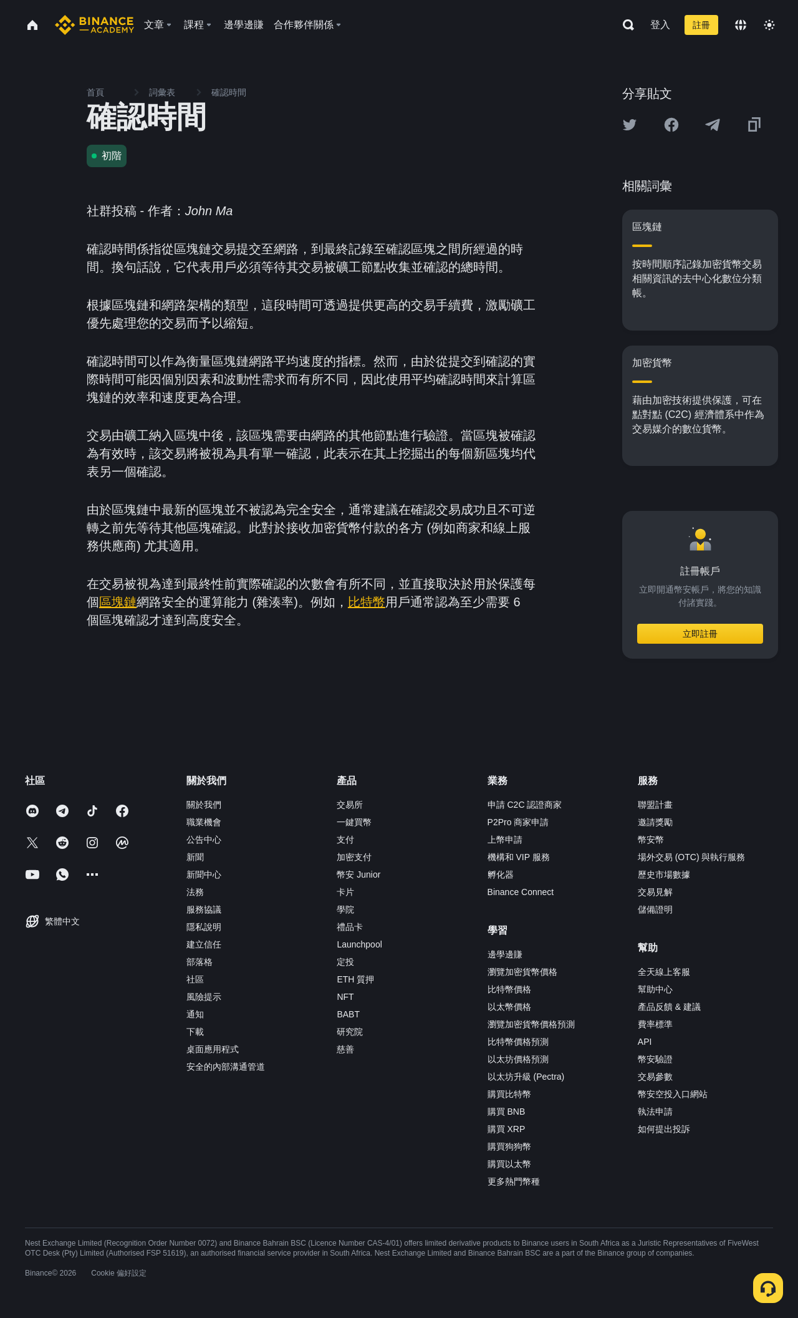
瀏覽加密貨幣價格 (522, 972)
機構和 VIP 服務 (519, 857)
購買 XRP (507, 1129)
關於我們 (203, 805)
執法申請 (655, 1112)
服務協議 (203, 909)
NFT (345, 997)
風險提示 (203, 997)
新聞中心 (203, 874)
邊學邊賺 (505, 954)
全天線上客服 (664, 972)
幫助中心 (655, 989)
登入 (660, 24)
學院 (345, 909)
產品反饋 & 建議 (669, 1007)
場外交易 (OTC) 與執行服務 (692, 857)
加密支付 (354, 857)
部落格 (199, 962)
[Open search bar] (624, 25)
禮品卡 (350, 927)
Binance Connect (521, 892)
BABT (348, 1014)
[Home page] (94, 25)
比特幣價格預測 (518, 1042)
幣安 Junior (358, 874)
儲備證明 (655, 909)
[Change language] (741, 25)
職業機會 (203, 822)
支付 (345, 840)
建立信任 (203, 944)
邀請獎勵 (655, 822)
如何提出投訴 (664, 1129)
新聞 (195, 857)
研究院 (350, 1032)
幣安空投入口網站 (673, 1094)
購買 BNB (507, 1112)
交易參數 (655, 1077)
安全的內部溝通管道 (225, 1067)
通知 (195, 1014)
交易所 (350, 805)
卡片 (345, 892)
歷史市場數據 (664, 874)
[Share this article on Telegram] (712, 124)
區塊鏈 (118, 602)
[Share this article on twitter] (629, 124)
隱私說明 (203, 927)
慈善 (345, 1049)
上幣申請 (505, 840)
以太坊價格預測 (518, 1059)
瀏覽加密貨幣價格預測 (531, 1024)
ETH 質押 (355, 979)
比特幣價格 (509, 989)
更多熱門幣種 (514, 1181)
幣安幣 (651, 840)
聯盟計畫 (655, 805)
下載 (195, 1032)
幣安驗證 (655, 1059)
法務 (195, 892)
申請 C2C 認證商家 (525, 805)
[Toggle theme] (769, 24)
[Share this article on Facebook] (671, 124)
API (645, 1042)
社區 (195, 979)
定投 (345, 962)
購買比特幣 (509, 1094)
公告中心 (203, 840)
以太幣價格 (509, 1007)
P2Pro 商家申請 (518, 822)
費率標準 (655, 1024)
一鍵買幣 (354, 822)
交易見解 (655, 892)
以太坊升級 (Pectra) (526, 1077)
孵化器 (501, 874)
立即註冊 (700, 634)
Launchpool (359, 944)
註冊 (701, 25)
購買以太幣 (509, 1164)
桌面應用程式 (212, 1049)
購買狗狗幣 (509, 1146)
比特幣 (366, 602)
